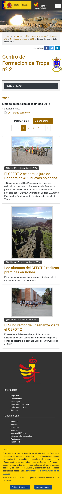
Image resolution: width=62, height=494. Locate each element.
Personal (14, 421)
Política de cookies (20, 487)
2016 (32, 39)
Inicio (8, 36)
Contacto (14, 410)
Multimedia (15, 442)
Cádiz (27, 36)
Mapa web (14, 396)
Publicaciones (16, 439)
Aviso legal (15, 401)
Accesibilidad (16, 399)
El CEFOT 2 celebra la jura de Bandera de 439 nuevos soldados (31, 176)
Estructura (14, 427)
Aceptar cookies (43, 487)
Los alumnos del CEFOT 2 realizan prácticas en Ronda (31, 270)
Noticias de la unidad (18, 39)
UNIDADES (17, 36)
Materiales (14, 430)
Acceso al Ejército (18, 433)
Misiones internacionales (21, 436)
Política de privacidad (19, 404)
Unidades (14, 424)
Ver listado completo (19, 112)
